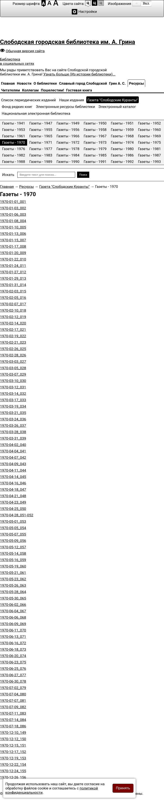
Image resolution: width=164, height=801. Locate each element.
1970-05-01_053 (13, 521)
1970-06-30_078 (13, 681)
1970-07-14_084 (13, 720)
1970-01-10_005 (13, 227)
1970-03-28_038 (13, 432)
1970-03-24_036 (13, 419)
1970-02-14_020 (13, 323)
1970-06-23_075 (13, 662)
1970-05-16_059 (13, 560)
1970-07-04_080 (13, 694)
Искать (8, 174)
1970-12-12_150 (13, 739)
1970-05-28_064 (13, 592)
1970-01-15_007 (13, 240)
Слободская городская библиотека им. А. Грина (67, 41)
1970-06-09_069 (13, 624)
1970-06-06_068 (13, 617)
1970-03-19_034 (13, 406)
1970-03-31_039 (13, 438)
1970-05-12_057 (13, 547)
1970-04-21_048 (13, 496)
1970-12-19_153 (13, 758)
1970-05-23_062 (13, 579)
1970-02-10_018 (13, 310)
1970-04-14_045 (13, 477)
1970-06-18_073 (13, 649)
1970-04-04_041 (13, 451)
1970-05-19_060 (13, 566)
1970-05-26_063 (13, 585)
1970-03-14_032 (13, 393)
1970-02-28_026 (13, 355)
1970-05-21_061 (13, 573)
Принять (123, 788)
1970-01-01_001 (13, 202)
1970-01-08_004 (13, 221)
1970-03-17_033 (13, 400)
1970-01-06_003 (13, 214)
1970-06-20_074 (13, 656)
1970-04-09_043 (13, 464)
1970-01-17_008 (13, 246)
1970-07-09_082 (13, 707)
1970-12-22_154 (13, 764)
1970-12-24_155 (13, 771)
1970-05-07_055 (13, 534)
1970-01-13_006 (13, 234)
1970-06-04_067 (13, 611)
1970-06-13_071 (13, 636)
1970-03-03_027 (13, 361)
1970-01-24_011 (13, 266)
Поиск (83, 174)
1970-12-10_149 (13, 732)
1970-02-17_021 (13, 329)
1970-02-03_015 (13, 291)
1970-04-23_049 (13, 502)
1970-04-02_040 (13, 445)
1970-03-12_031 (13, 387)
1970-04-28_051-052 (16, 515)
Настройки (87, 11)
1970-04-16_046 (13, 483)
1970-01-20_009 (13, 253)
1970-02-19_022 (13, 336)
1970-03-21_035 (13, 413)
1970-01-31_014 (13, 285)
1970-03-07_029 (13, 374)
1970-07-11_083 (13, 713)
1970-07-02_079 (13, 688)
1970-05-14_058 (13, 553)
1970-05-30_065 (13, 598)
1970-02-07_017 (13, 304)
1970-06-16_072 (13, 643)
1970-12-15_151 (13, 745)
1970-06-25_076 (13, 668)
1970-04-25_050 (13, 509)
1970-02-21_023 (13, 342)
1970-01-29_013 (13, 278)
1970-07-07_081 (13, 700)
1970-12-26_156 (13, 777)
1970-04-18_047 (13, 489)
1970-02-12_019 (13, 317)
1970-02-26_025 (13, 349)
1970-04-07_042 (13, 457)
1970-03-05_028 (13, 368)
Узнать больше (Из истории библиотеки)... (79, 74)
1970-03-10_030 (13, 381)
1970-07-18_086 (13, 726)
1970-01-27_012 (13, 272)
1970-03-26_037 (13, 425)
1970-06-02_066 (13, 605)
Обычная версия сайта (25, 51)
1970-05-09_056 (13, 541)
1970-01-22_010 (13, 259)
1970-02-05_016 (13, 297)
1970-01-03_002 (13, 208)
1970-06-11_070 (13, 630)
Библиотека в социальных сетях (17, 61)
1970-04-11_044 (13, 470)
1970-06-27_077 (13, 675)
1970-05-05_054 (13, 528)
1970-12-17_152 (13, 752)
